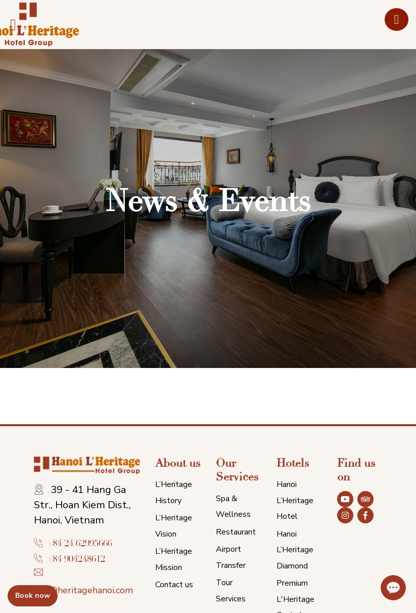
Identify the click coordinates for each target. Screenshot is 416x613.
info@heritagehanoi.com (83, 590)
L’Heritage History (173, 492)
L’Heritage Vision (173, 526)
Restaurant (236, 532)
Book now (32, 595)
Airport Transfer (231, 557)
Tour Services (231, 590)
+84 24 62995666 (79, 543)
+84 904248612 (76, 559)
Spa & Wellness (233, 506)
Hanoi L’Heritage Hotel (294, 500)
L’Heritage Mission (173, 559)
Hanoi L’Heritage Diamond (294, 549)
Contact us (174, 584)
